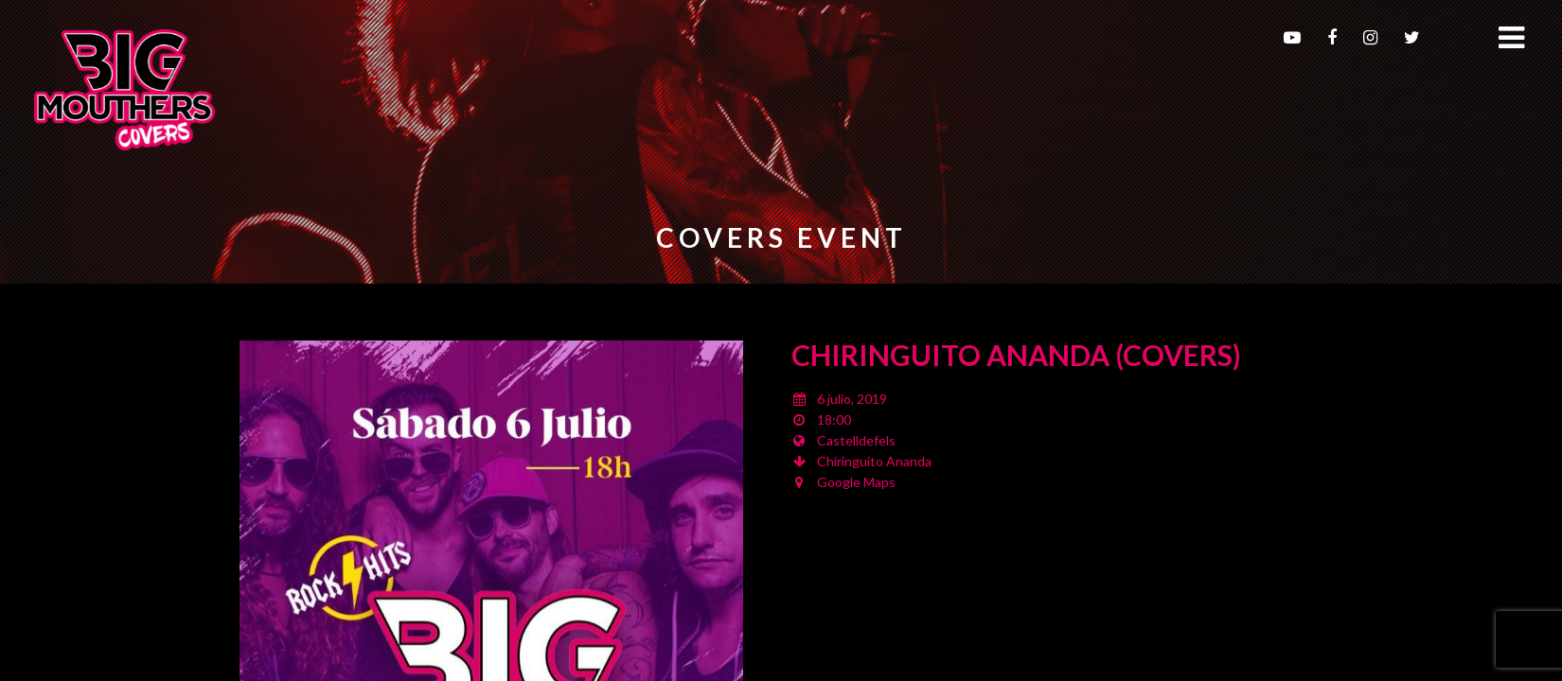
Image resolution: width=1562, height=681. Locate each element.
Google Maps (856, 482)
